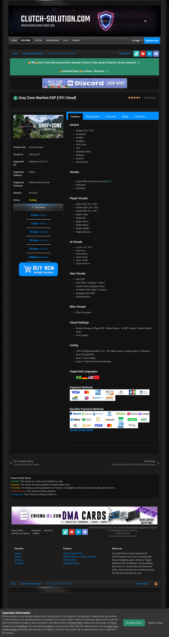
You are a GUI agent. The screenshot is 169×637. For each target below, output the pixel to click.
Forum (75, 40)
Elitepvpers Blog (71, 563)
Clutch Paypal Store (72, 553)
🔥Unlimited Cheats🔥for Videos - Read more (82, 71)
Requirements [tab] (92, 116)
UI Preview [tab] (111, 116)
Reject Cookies (155, 623)
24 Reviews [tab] (139, 116)
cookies (65, 626)
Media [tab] (125, 116)
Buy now (25, 40)
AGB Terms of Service (21, 533)
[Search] (112, 21)
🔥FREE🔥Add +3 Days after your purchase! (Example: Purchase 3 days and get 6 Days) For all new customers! (82, 62)
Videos (18, 556)
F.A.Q (65, 40)
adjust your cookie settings (30, 629)
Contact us (48, 530)
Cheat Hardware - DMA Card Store (79, 556)
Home (14, 40)
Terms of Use (19, 626)
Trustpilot (19, 563)
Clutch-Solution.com (108, 528)
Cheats (18, 553)
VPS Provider (69, 560)
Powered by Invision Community (122, 536)
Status (38, 40)
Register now (151, 40)
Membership (52, 40)
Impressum (36, 530)
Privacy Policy (17, 530)
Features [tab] (75, 116)
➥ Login (137, 40)
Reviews (19, 560)
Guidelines (40, 626)
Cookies (35, 533)
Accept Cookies (132, 623)
